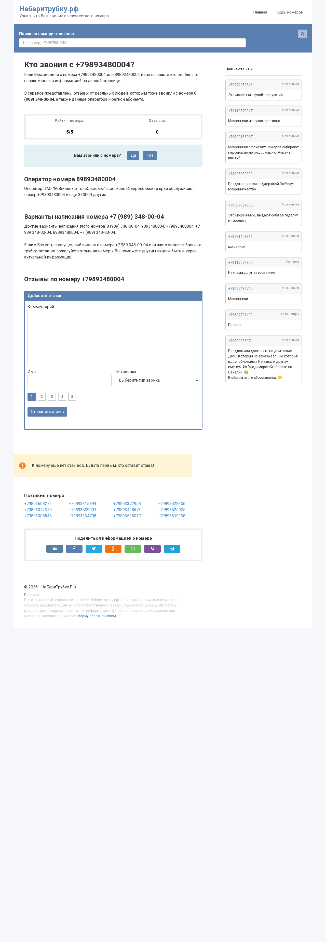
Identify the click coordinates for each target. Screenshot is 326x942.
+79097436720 (240, 280)
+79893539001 (82, 500)
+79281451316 (240, 228)
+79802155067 (240, 128)
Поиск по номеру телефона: (47, 33)
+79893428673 (127, 500)
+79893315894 (82, 494)
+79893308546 (38, 507)
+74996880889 (240, 165)
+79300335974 (240, 332)
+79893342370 (38, 500)
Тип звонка (125, 362)
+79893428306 (171, 494)
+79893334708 (82, 507)
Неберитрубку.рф (49, 9)
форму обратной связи (96, 607)
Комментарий (41, 297)
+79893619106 (171, 507)
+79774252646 (240, 76)
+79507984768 (240, 196)
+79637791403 (240, 306)
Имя (32, 362)
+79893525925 (171, 500)
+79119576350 (240, 254)
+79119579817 (240, 102)
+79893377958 (127, 494)
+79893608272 (38, 494)
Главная (260, 12)
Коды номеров (289, 12)
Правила (31, 586)
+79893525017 (127, 507)
